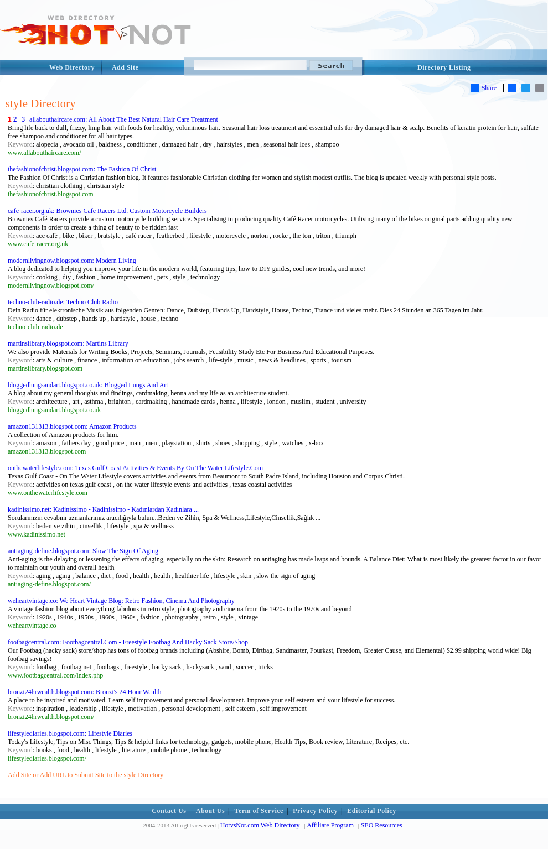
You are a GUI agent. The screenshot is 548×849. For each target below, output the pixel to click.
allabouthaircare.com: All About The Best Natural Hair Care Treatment (123, 119)
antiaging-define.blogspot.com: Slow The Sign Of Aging (83, 551)
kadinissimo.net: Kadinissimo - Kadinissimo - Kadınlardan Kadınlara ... (103, 509)
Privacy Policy (315, 811)
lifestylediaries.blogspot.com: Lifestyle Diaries (70, 733)
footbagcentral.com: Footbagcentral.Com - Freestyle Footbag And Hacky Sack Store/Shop (128, 642)
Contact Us (169, 811)
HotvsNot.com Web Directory (260, 825)
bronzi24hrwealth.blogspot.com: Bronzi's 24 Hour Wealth (85, 692)
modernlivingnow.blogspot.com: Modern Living (72, 260)
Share (484, 88)
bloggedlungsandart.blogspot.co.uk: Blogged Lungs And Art (88, 385)
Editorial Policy (371, 811)
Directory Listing (444, 67)
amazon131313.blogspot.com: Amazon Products (72, 426)
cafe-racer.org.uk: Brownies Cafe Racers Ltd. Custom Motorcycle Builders (107, 211)
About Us (210, 811)
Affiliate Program (330, 825)
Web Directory (72, 67)
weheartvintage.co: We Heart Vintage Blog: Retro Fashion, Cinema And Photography (121, 601)
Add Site (125, 67)
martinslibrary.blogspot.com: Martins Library (68, 343)
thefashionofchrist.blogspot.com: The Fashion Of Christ (82, 169)
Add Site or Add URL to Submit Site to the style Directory (85, 775)
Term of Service (259, 811)
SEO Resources (381, 825)
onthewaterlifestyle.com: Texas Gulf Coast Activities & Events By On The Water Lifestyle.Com (135, 468)
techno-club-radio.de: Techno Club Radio (63, 302)
